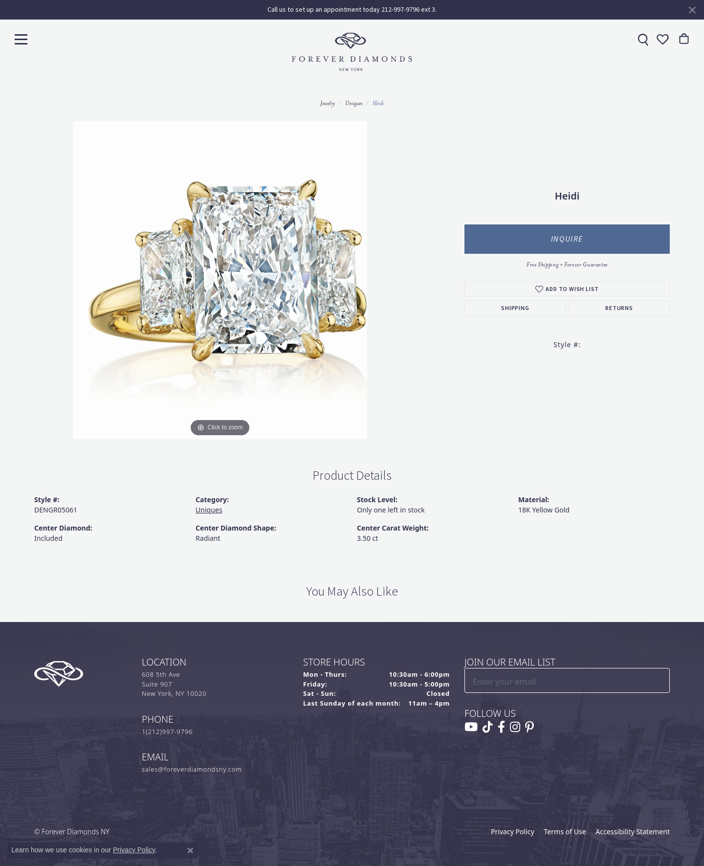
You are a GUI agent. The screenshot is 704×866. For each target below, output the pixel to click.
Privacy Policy (512, 831)
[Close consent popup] (190, 850)
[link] (642, 39)
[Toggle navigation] (21, 38)
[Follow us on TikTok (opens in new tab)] (488, 727)
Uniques (353, 103)
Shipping (515, 308)
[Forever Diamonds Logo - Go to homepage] (352, 51)
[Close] (692, 10)
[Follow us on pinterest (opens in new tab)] (529, 727)
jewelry (327, 103)
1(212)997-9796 (167, 731)
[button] (661, 39)
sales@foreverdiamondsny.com (192, 769)
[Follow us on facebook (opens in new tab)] (501, 727)
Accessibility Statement (632, 831)
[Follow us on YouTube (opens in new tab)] (471, 727)
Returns (619, 308)
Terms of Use (565, 831)
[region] (220, 280)
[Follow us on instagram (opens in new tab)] (515, 727)
